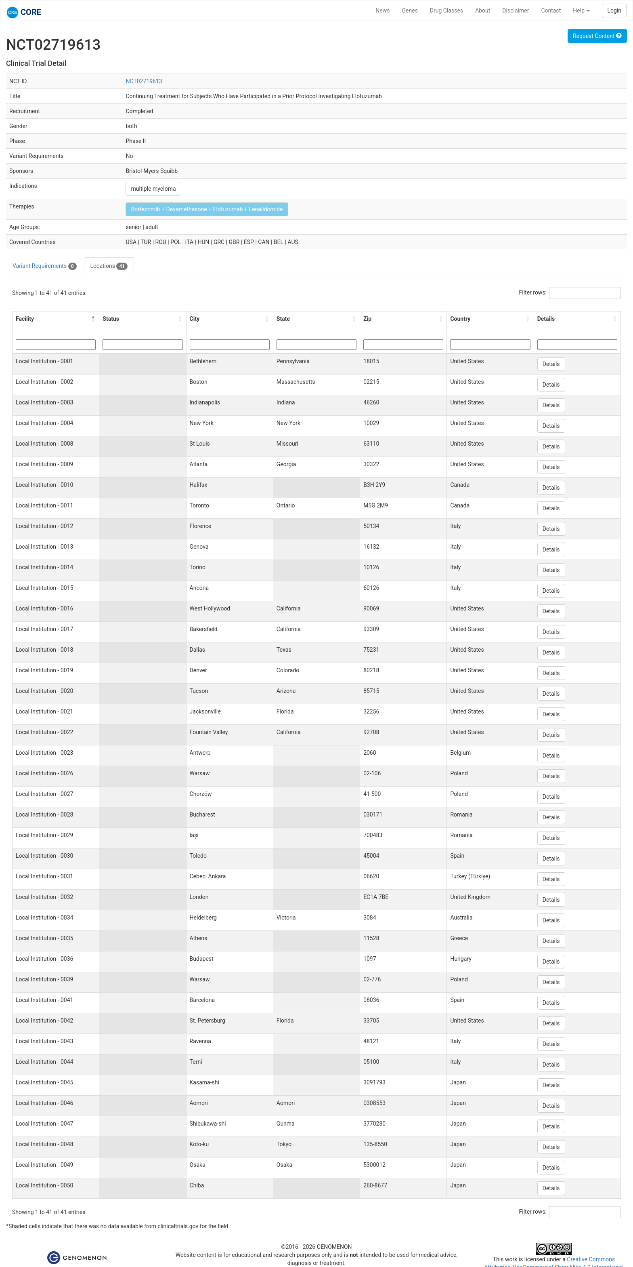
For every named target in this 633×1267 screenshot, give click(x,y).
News (382, 10)
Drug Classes (446, 10)
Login (614, 10)
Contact (551, 10)
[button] (93, 319)
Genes (410, 10)
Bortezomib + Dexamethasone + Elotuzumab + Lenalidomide (207, 209)
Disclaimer (515, 10)
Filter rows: (533, 292)
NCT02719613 (144, 81)
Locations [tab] (109, 266)
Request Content (597, 36)
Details (551, 364)
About (482, 10)
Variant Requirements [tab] (45, 266)
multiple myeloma (153, 188)
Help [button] (581, 10)
